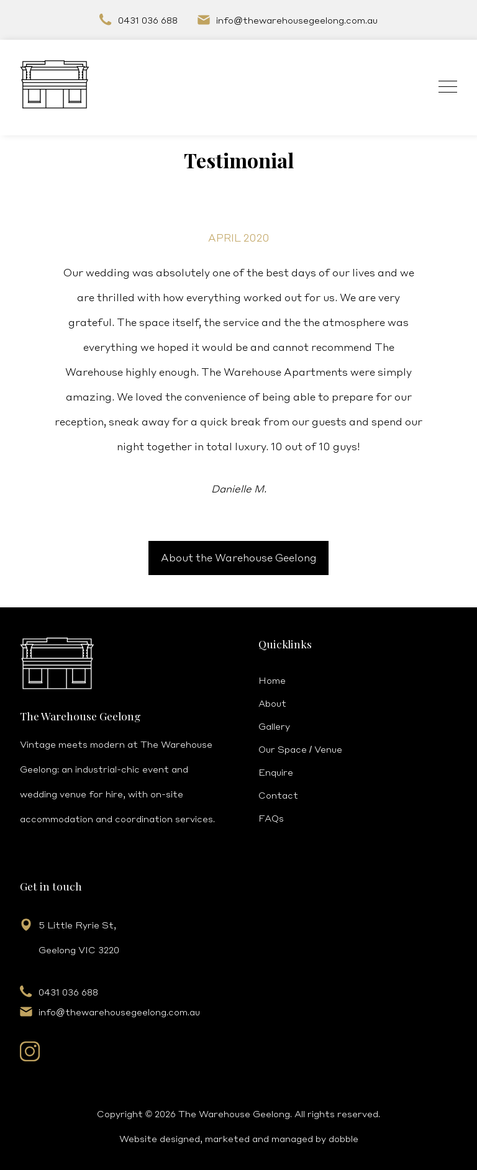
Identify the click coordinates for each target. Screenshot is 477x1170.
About (272, 703)
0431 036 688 (148, 19)
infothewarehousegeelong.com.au (297, 19)
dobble (343, 1138)
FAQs (271, 817)
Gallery (274, 726)
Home (272, 680)
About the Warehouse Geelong (239, 557)
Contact (278, 794)
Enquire (275, 772)
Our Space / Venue (300, 749)
